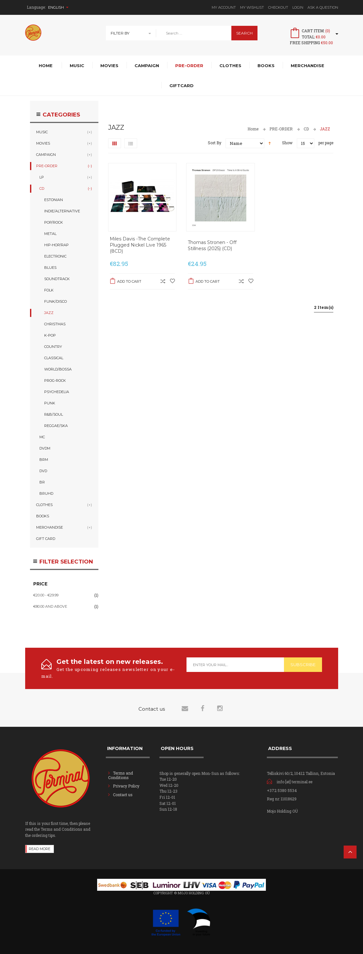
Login (297, 7)
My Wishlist (252, 7)
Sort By (214, 142)
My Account (224, 7)
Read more (39, 849)
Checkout (278, 7)
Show (287, 142)
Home (252, 128)
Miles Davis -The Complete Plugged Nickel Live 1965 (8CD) (140, 245)
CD (306, 128)
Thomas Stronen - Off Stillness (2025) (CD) (212, 245)
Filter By (120, 33)
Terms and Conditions (120, 775)
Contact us (123, 794)
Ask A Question (323, 7)
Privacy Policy (126, 785)
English (58, 7)
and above (50, 606)
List (130, 143)
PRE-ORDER (281, 128)
